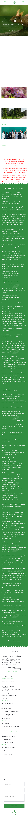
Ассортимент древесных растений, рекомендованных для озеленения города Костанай (13, 238)
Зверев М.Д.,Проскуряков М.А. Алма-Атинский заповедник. (13, 611)
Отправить (14, 806)
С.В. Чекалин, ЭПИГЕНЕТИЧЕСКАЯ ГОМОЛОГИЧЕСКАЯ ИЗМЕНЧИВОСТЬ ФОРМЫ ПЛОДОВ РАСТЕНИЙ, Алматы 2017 (13, 506)
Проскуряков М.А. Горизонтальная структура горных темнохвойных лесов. (12, 592)
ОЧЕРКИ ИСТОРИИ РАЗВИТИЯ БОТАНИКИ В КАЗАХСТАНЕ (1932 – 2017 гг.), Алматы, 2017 (12, 452)
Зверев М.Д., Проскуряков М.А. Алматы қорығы (13, 616)
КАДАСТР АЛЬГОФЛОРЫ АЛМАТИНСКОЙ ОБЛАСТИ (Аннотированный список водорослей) (10, 274)
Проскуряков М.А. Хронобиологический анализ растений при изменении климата (12, 599)
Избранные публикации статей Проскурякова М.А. (11, 329)
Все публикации (14, 641)
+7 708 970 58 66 (6, 676)
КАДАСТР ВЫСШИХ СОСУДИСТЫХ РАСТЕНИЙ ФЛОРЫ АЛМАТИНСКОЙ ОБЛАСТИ (13, 290)
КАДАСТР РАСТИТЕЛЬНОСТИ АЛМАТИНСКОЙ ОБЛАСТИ (11, 202)
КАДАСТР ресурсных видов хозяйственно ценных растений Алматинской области (11, 283)
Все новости (14, 148)
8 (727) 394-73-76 (6, 754)
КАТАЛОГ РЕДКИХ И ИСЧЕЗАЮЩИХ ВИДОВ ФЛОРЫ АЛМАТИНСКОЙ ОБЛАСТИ (12, 266)
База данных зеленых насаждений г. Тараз (10, 30)
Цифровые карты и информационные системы (10, 27)
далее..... (26, 181)
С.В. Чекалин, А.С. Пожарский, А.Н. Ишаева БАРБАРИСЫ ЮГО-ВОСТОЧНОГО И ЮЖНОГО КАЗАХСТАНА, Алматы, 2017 (12, 496)
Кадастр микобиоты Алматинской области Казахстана (12, 307)
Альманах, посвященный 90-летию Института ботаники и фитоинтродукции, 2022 (12, 389)
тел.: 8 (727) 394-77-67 (8, 715)
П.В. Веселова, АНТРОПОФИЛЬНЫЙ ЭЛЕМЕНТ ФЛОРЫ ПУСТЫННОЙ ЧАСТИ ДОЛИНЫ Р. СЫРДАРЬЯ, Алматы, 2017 (13, 515)
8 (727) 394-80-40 (6, 699)
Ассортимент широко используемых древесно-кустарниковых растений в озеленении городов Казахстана (13, 246)
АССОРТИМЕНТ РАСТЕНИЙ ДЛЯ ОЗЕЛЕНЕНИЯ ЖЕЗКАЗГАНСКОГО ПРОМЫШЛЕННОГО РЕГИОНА (12, 231)
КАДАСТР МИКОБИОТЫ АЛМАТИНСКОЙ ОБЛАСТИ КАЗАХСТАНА (10, 297)
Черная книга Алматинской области (13, 303)
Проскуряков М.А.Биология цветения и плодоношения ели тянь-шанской (13, 606)
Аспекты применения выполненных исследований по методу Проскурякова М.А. (12, 336)
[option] (14, 20)
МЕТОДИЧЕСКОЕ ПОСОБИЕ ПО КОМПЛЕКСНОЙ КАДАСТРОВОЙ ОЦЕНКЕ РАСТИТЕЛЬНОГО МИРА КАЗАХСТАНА (12, 195)
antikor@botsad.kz (7, 742)
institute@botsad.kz (7, 681)
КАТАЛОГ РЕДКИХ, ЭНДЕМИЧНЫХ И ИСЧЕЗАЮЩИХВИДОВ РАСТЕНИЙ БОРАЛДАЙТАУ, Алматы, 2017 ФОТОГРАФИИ (13, 535)
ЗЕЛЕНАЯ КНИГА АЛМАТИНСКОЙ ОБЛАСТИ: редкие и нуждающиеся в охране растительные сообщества (13, 209)
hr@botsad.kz (5, 718)
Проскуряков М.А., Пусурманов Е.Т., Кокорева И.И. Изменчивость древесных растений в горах (12, 585)
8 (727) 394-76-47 (6, 730)
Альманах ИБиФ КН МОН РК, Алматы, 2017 (13, 446)
